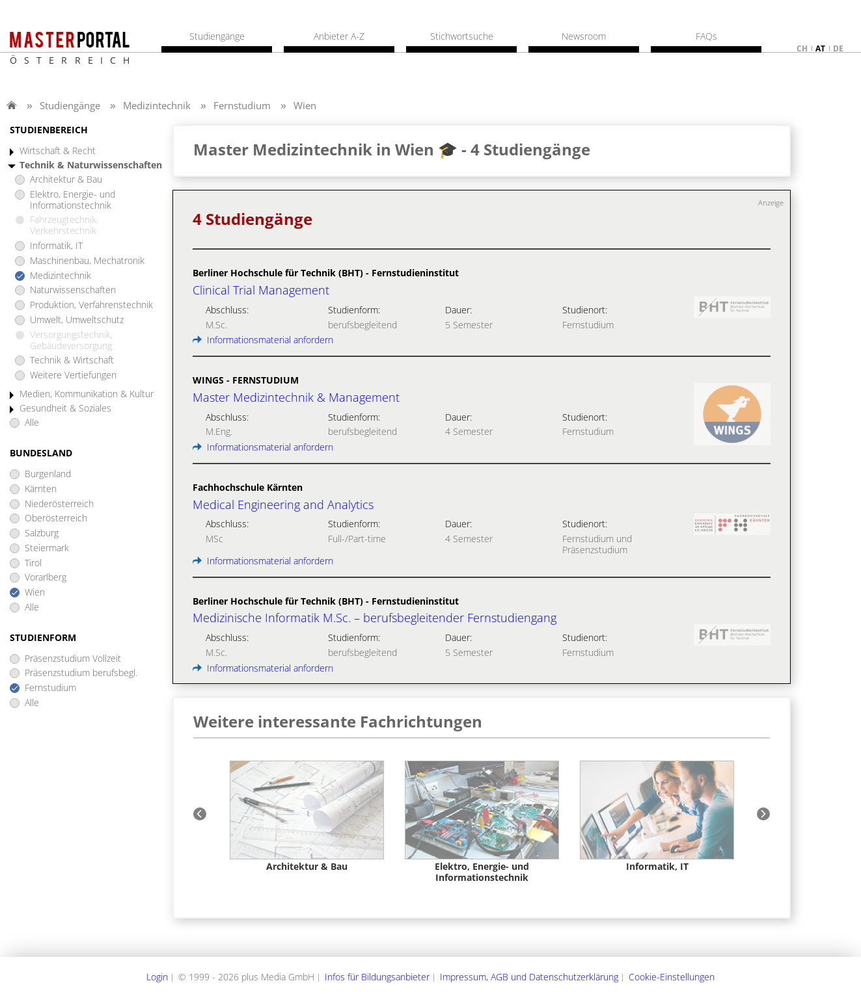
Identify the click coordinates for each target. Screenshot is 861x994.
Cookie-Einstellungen (672, 977)
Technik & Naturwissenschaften (91, 165)
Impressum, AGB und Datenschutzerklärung (529, 977)
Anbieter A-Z (339, 36)
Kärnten (41, 489)
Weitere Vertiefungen (73, 375)
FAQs (706, 36)
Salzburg (42, 533)
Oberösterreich (56, 518)
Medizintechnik (157, 105)
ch (802, 48)
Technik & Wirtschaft (72, 360)
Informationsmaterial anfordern (263, 340)
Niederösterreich (59, 504)
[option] (306, 817)
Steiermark (47, 548)
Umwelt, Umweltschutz (77, 320)
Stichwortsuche (461, 36)
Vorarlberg (45, 577)
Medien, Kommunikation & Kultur (87, 394)
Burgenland (48, 474)
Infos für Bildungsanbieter (377, 977)
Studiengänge (70, 105)
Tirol (33, 563)
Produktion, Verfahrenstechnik (91, 305)
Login (157, 977)
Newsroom (584, 36)
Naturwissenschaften (73, 290)
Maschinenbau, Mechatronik (87, 261)
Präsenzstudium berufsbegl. (81, 673)
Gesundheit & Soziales (65, 408)
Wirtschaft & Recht (58, 151)
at (820, 48)
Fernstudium (242, 105)
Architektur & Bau (66, 179)
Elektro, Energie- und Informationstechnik (72, 200)
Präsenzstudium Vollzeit (73, 658)
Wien (305, 105)
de (838, 48)
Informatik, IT (56, 246)
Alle (32, 422)
